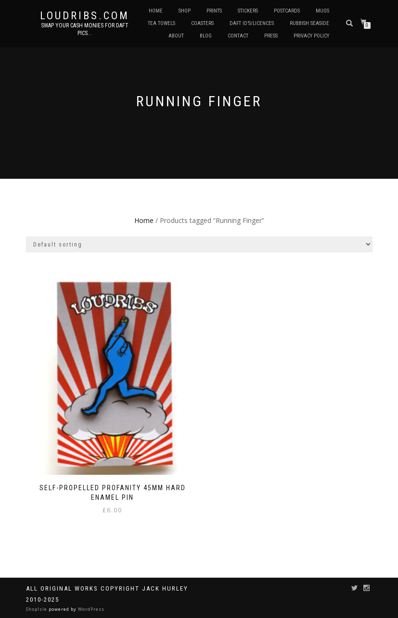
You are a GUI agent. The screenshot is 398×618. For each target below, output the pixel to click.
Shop (185, 11)
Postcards (287, 11)
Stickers (248, 11)
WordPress (90, 609)
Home (156, 11)
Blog (206, 36)
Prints (214, 11)
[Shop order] (199, 244)
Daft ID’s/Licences (252, 23)
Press (271, 36)
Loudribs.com (84, 16)
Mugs (322, 11)
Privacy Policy (311, 36)
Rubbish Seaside (309, 23)
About (176, 36)
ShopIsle (37, 609)
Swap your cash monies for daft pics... (84, 29)
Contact (238, 36)
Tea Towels (161, 23)
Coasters (202, 23)
